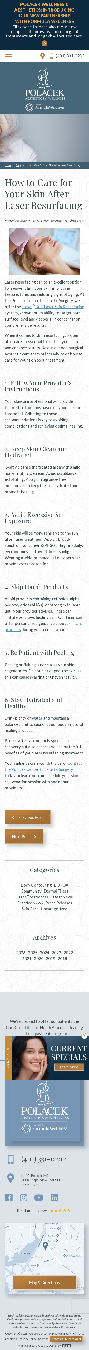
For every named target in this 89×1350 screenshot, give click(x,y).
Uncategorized (54, 908)
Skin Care (76, 221)
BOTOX (61, 885)
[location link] (42, 56)
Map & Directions (44, 1282)
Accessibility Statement (66, 1339)
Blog (18, 165)
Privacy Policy (27, 1339)
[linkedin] (54, 1198)
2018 (62, 958)
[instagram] (23, 1198)
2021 (27, 958)
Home (8, 165)
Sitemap (43, 1339)
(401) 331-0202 (67, 56)
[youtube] (38, 1198)
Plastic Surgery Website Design (37, 1345)
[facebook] (9, 1198)
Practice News (30, 902)
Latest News (62, 896)
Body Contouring (36, 885)
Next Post (21, 836)
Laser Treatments (54, 221)
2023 (56, 952)
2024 (44, 952)
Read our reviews (44, 1210)
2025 (32, 952)
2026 (21, 952)
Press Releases (58, 902)
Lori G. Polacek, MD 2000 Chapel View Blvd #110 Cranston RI (41, 1180)
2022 (68, 952)
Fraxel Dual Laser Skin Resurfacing (53, 306)
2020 (38, 958)
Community (31, 891)
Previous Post (30, 817)
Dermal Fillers (56, 891)
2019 (50, 958)
